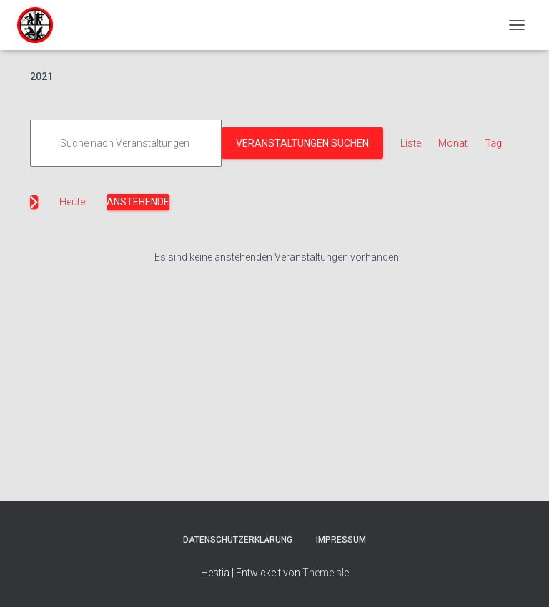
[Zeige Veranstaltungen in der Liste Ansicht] (410, 143)
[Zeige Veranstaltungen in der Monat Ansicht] (453, 143)
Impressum (341, 540)
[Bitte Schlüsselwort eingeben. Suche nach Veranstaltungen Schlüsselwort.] (126, 143)
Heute (72, 202)
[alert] (277, 257)
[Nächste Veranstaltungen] (34, 202)
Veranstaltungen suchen (302, 143)
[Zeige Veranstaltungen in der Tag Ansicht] (493, 143)
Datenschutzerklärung (237, 540)
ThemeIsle (325, 572)
